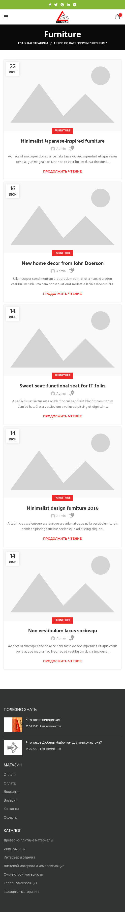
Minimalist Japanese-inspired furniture (63, 140)
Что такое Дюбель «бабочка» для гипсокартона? (64, 742)
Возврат (10, 801)
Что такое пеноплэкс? (43, 720)
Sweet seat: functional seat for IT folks (62, 385)
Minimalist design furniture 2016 (62, 507)
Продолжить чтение (62, 171)
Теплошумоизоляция (20, 883)
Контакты (11, 809)
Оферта (10, 818)
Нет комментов (50, 726)
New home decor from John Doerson (63, 262)
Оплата (10, 775)
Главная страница (33, 43)
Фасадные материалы (21, 892)
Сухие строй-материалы (23, 875)
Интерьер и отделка (19, 858)
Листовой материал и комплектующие (34, 866)
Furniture (62, 130)
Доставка (11, 792)
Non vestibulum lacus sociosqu (62, 630)
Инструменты (14, 849)
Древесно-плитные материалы (28, 840)
